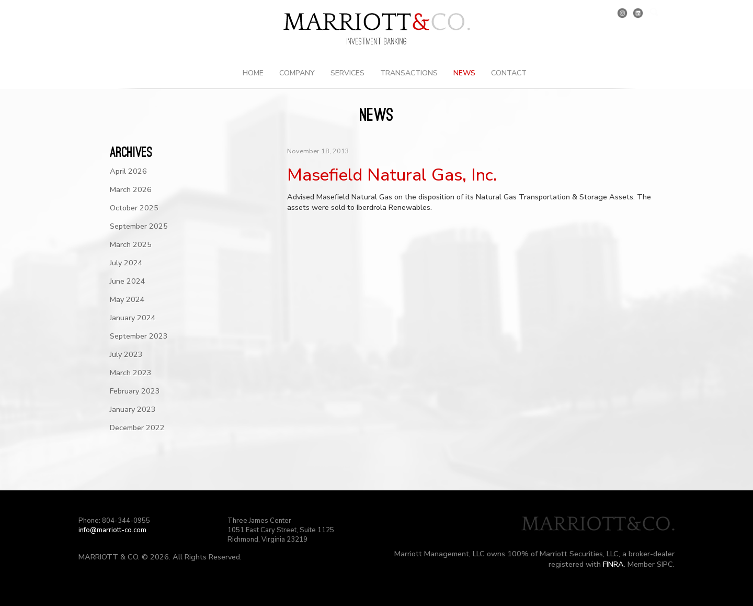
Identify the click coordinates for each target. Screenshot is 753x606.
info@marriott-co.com (112, 530)
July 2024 (126, 262)
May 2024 (127, 299)
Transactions (409, 73)
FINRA (613, 564)
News (464, 73)
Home (253, 73)
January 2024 (133, 317)
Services (347, 73)
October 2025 (134, 208)
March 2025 (131, 244)
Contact (509, 73)
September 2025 (139, 226)
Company (297, 73)
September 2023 (139, 336)
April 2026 (128, 171)
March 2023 (131, 372)
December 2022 (137, 427)
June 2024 (127, 281)
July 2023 (126, 354)
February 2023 (135, 391)
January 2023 (133, 409)
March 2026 (131, 189)
